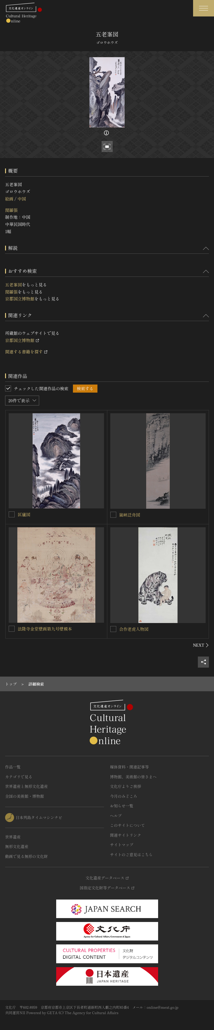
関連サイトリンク (125, 835)
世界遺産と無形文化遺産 (26, 786)
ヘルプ (116, 815)
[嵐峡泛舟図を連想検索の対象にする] (113, 515)
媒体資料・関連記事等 (129, 767)
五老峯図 (13, 285)
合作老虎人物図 (134, 629)
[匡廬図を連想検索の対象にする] (12, 514)
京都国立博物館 (19, 299)
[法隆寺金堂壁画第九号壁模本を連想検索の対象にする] (12, 629)
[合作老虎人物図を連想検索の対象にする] (113, 629)
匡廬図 (24, 514)
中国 (21, 199)
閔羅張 (11, 210)
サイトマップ (121, 844)
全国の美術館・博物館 (24, 796)
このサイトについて (127, 825)
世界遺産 (13, 837)
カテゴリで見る (18, 777)
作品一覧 (13, 767)
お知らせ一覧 (121, 806)
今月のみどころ (123, 796)
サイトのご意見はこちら (131, 854)
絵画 (9, 199)
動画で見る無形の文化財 (26, 856)
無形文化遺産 (16, 846)
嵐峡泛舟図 (129, 515)
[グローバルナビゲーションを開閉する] (203, 8)
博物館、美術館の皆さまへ (133, 777)
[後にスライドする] (201, 645)
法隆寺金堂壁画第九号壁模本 (45, 629)
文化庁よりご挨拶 (125, 786)
